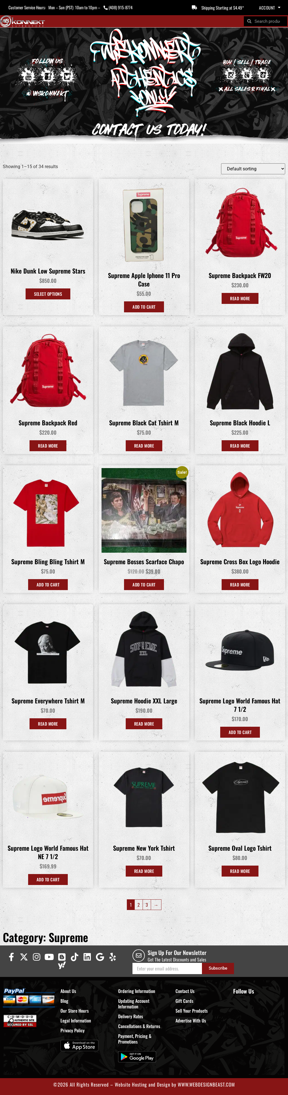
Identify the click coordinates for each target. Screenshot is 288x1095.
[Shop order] (253, 168)
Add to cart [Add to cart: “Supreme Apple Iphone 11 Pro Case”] (144, 307)
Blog (64, 1001)
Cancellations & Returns (139, 1026)
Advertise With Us (191, 1020)
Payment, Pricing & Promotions (134, 1038)
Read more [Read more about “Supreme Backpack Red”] (48, 445)
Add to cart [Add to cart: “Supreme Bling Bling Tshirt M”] (48, 584)
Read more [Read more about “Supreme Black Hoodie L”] (240, 445)
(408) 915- (117, 7)
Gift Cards (184, 1001)
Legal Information (75, 1020)
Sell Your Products (192, 1010)
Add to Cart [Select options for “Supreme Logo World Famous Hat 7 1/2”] (240, 732)
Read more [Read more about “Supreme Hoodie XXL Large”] (144, 724)
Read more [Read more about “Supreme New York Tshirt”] (144, 871)
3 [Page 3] (147, 904)
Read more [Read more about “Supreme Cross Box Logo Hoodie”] (240, 584)
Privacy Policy (72, 1030)
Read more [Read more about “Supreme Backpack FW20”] (240, 298)
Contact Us (185, 991)
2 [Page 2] (139, 904)
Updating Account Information (133, 1003)
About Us (68, 991)
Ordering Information (136, 991)
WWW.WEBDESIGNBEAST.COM (206, 1084)
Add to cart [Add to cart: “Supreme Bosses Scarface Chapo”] (144, 584)
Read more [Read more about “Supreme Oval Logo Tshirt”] (240, 871)
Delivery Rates (130, 1016)
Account (269, 7)
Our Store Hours (74, 1010)
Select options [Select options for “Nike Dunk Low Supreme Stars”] (48, 294)
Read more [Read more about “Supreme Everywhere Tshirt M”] (48, 724)
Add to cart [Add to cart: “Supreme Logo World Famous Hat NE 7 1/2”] (48, 879)
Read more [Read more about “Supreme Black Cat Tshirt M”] (144, 445)
